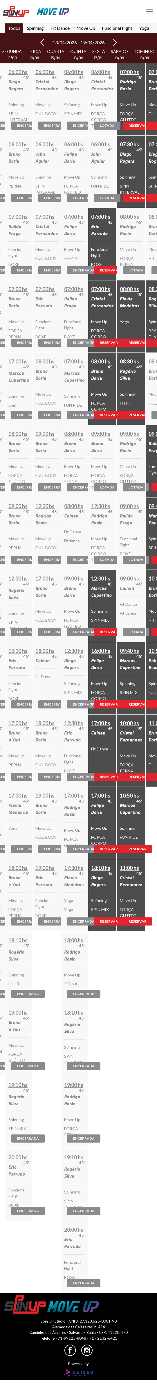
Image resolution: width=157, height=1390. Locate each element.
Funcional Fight (117, 28)
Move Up (85, 28)
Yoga (144, 28)
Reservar (109, 270)
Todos (14, 28)
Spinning (35, 28)
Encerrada (28, 125)
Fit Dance (60, 28)
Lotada (107, 125)
